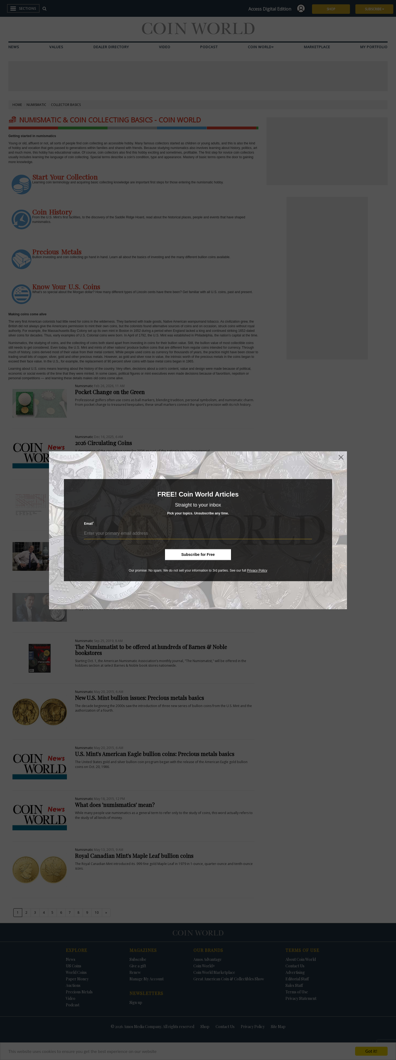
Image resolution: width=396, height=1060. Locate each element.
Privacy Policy (257, 570)
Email (89, 523)
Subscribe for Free (198, 554)
